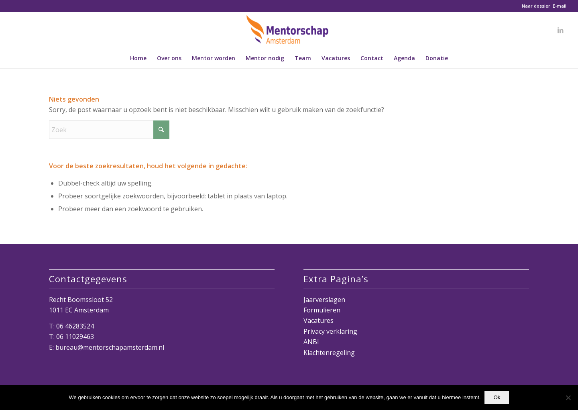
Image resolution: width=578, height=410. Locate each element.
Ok (496, 397)
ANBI (311, 341)
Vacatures (318, 320)
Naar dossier (536, 6)
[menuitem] (138, 58)
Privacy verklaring (330, 331)
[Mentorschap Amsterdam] (289, 30)
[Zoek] (109, 129)
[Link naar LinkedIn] (560, 30)
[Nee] (568, 398)
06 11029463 (75, 336)
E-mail (559, 6)
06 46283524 (75, 326)
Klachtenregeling (329, 352)
